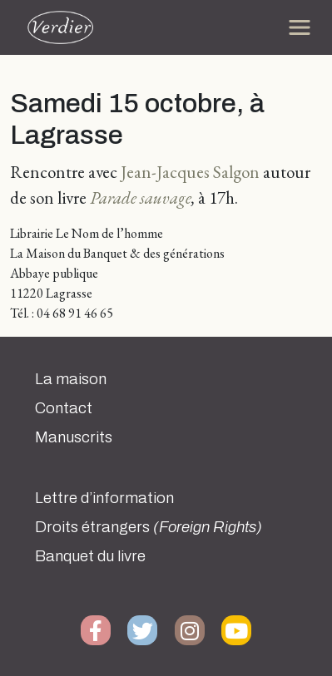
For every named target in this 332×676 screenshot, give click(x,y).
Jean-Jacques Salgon (190, 171)
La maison (71, 379)
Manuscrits (73, 437)
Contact (63, 408)
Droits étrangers (148, 527)
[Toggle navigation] (299, 27)
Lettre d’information (104, 498)
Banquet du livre (90, 556)
